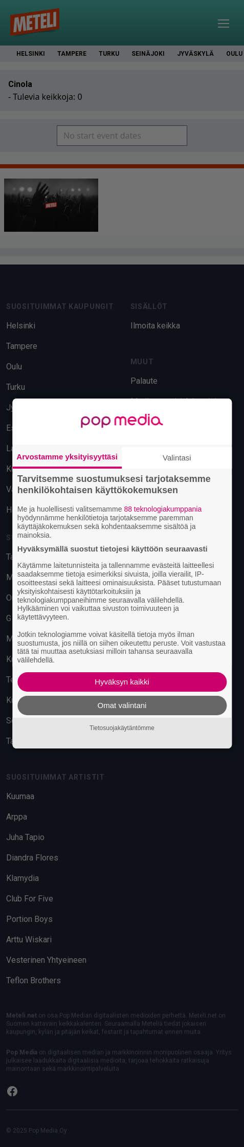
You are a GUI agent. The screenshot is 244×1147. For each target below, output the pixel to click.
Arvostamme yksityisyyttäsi (67, 456)
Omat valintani (122, 705)
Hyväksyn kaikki (122, 681)
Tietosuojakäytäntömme (122, 728)
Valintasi (177, 457)
